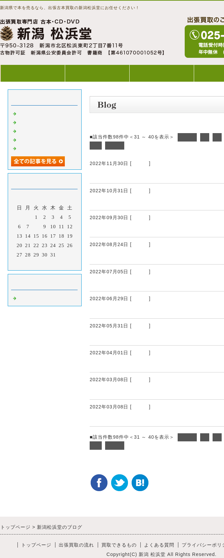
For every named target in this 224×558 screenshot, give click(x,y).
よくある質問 (159, 545)
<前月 (31, 263)
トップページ (32, 73)
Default (140, 163)
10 (96, 145)
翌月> (58, 263)
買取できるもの (161, 73)
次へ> (114, 145)
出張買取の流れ (97, 73)
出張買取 (102, 175)
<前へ (187, 137)
